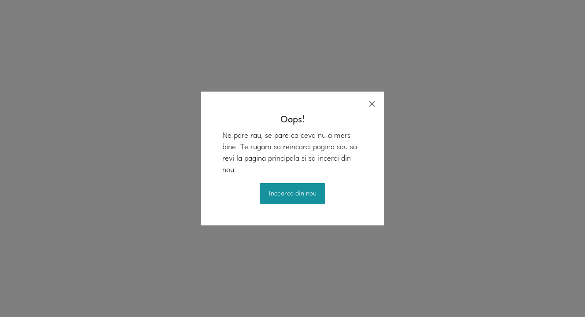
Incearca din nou (292, 193)
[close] (372, 104)
